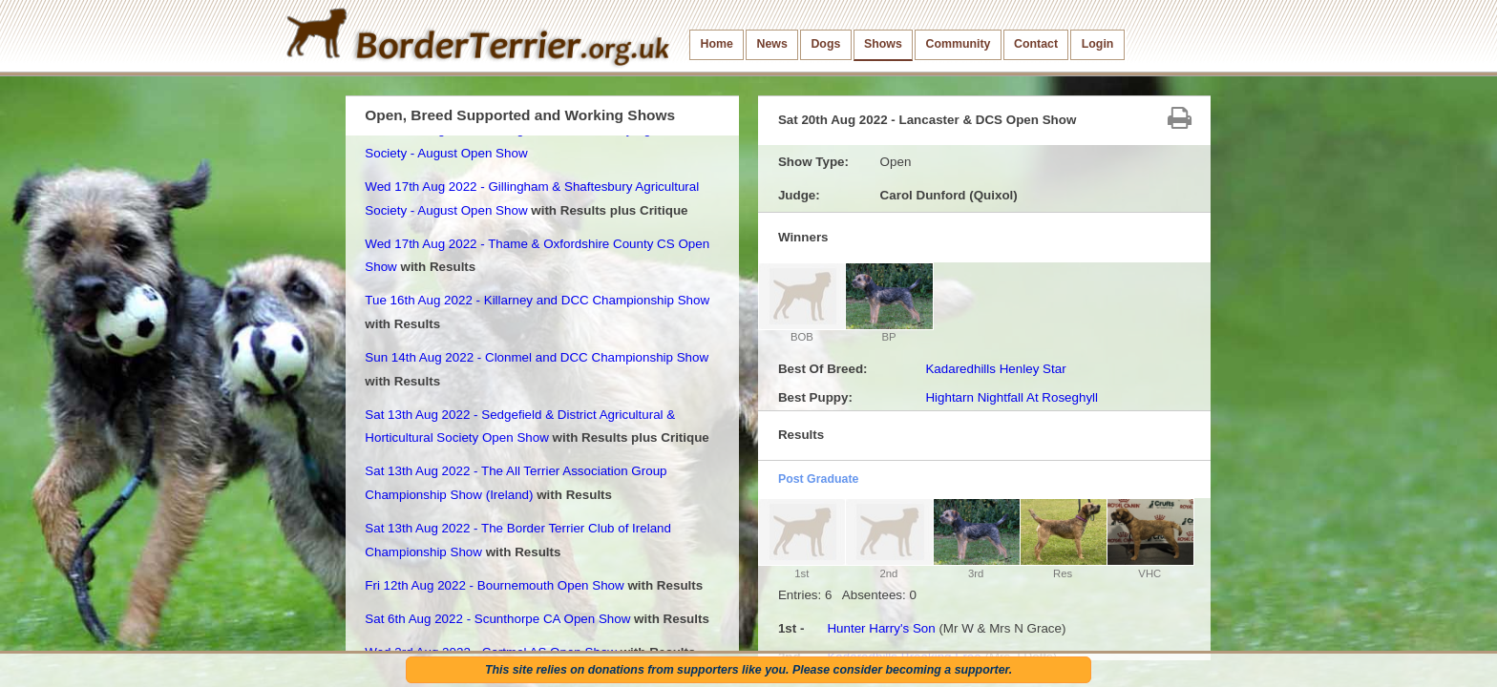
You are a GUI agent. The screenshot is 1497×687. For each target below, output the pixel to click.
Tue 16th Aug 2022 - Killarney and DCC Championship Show (537, 300)
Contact (1036, 44)
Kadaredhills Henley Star (995, 369)
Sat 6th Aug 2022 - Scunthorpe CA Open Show (497, 619)
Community (957, 44)
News (771, 44)
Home (717, 44)
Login (1098, 44)
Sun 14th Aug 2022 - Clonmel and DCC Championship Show (536, 357)
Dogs (825, 44)
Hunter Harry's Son (881, 628)
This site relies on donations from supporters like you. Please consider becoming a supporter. (748, 670)
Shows (883, 44)
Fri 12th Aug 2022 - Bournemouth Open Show (494, 585)
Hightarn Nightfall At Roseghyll (1011, 397)
